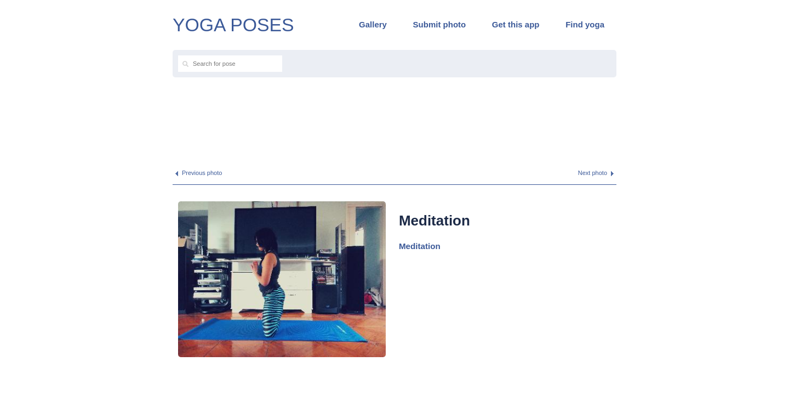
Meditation (420, 246)
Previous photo (202, 173)
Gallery (373, 24)
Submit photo (439, 24)
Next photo (592, 173)
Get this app (516, 24)
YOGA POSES (233, 24)
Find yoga (584, 24)
